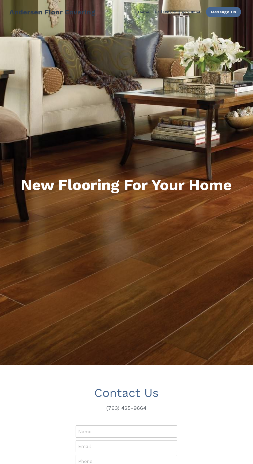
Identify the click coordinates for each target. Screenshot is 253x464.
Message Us (223, 11)
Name (85, 431)
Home (143, 12)
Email (84, 446)
